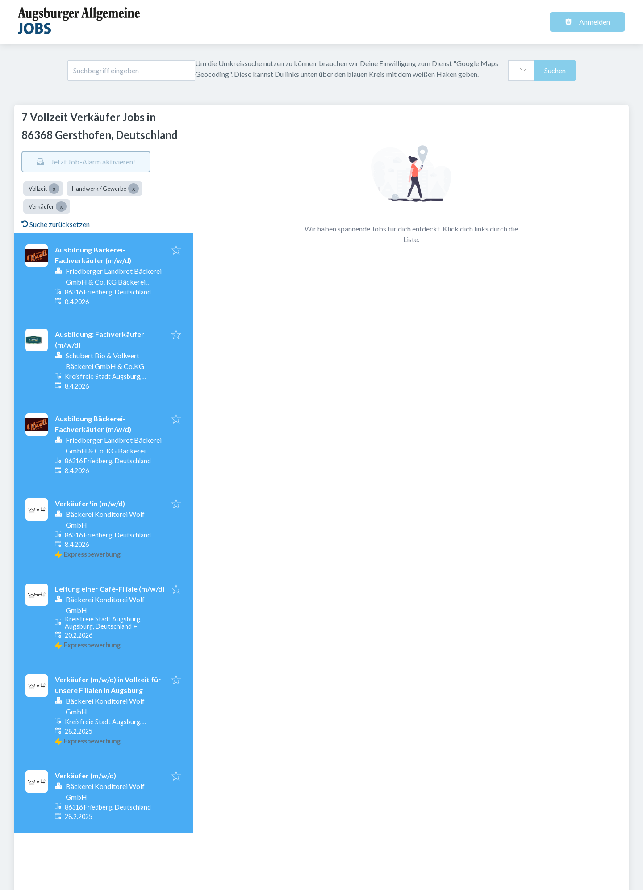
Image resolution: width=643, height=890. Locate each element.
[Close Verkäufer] (61, 206)
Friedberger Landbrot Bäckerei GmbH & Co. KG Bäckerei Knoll (114, 282)
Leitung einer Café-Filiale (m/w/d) (110, 588)
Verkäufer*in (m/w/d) (90, 503)
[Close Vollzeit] (54, 188)
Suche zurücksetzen (55, 224)
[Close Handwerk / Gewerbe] (133, 188)
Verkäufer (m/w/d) (85, 775)
